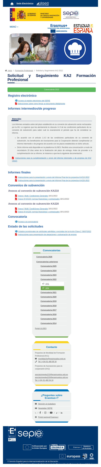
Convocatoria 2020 (48, 297)
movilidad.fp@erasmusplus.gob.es (51, 359)
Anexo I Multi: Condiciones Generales (33, 196)
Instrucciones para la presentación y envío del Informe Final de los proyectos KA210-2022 (53, 177)
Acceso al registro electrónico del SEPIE (34, 101)
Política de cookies (27, 464)
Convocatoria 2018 (48, 306)
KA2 (45, 288)
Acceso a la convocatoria (28, 222)
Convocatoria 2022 (48, 279)
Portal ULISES (41, 328)
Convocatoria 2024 (48, 271)
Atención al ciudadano (47, 404)
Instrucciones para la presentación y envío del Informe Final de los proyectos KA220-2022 (53, 180)
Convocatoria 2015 (48, 319)
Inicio (8, 71)
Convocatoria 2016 (48, 314)
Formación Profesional (24, 71)
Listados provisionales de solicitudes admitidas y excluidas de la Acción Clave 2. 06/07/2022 (54, 231)
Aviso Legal (46, 464)
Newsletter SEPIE (45, 408)
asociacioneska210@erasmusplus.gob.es (51, 375)
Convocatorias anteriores (47, 262)
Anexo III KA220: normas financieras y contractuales (39, 212)
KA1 (45, 284)
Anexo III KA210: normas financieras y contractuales (39, 199)
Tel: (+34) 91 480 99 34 (47, 362)
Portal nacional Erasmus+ (48, 417)
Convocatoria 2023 (48, 275)
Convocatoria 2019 (48, 301)
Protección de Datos (65, 464)
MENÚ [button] (14, 27)
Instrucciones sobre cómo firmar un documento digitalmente (41, 104)
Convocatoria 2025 (48, 266)
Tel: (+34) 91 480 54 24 (44, 380)
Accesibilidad (86, 464)
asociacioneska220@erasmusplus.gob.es (51, 377)
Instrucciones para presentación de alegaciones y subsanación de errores (47, 235)
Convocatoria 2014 (48, 323)
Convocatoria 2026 (44, 257)
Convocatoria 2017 (48, 310)
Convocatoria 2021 (48, 292)
